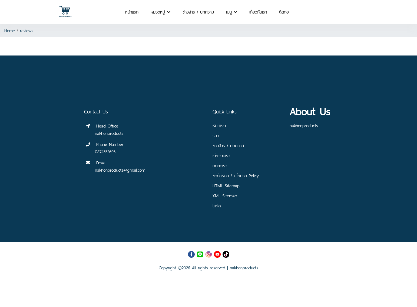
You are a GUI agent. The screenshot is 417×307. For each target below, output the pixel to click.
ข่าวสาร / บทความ (198, 12)
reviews (26, 30)
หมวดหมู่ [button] (160, 12)
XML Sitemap (225, 195)
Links (217, 206)
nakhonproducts (244, 267)
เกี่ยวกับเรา (258, 12)
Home (9, 30)
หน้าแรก (131, 12)
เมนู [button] (231, 12)
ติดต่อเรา (220, 165)
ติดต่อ (284, 12)
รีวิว (216, 135)
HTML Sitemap (226, 185)
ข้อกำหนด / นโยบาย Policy (236, 175)
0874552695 (105, 151)
